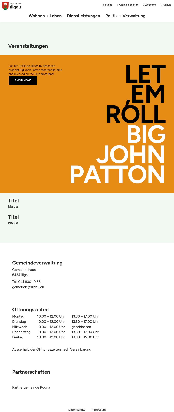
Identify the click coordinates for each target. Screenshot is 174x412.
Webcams (150, 4)
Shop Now (23, 80)
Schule (167, 4)
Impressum (98, 409)
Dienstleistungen (83, 15)
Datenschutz (76, 409)
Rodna (45, 387)
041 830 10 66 (29, 282)
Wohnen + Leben (47, 15)
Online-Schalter (128, 4)
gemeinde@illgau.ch (28, 287)
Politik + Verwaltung (123, 15)
